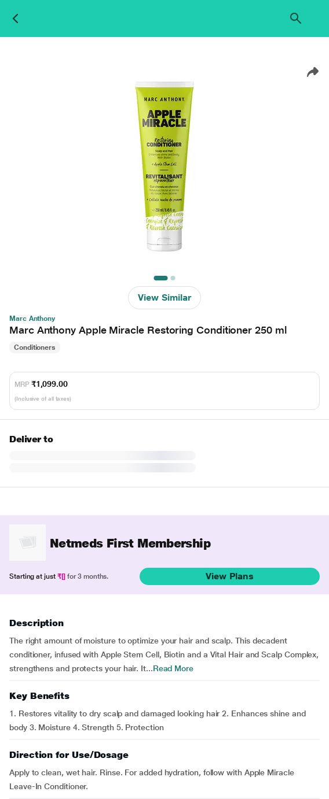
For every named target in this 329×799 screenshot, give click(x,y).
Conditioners (35, 347)
